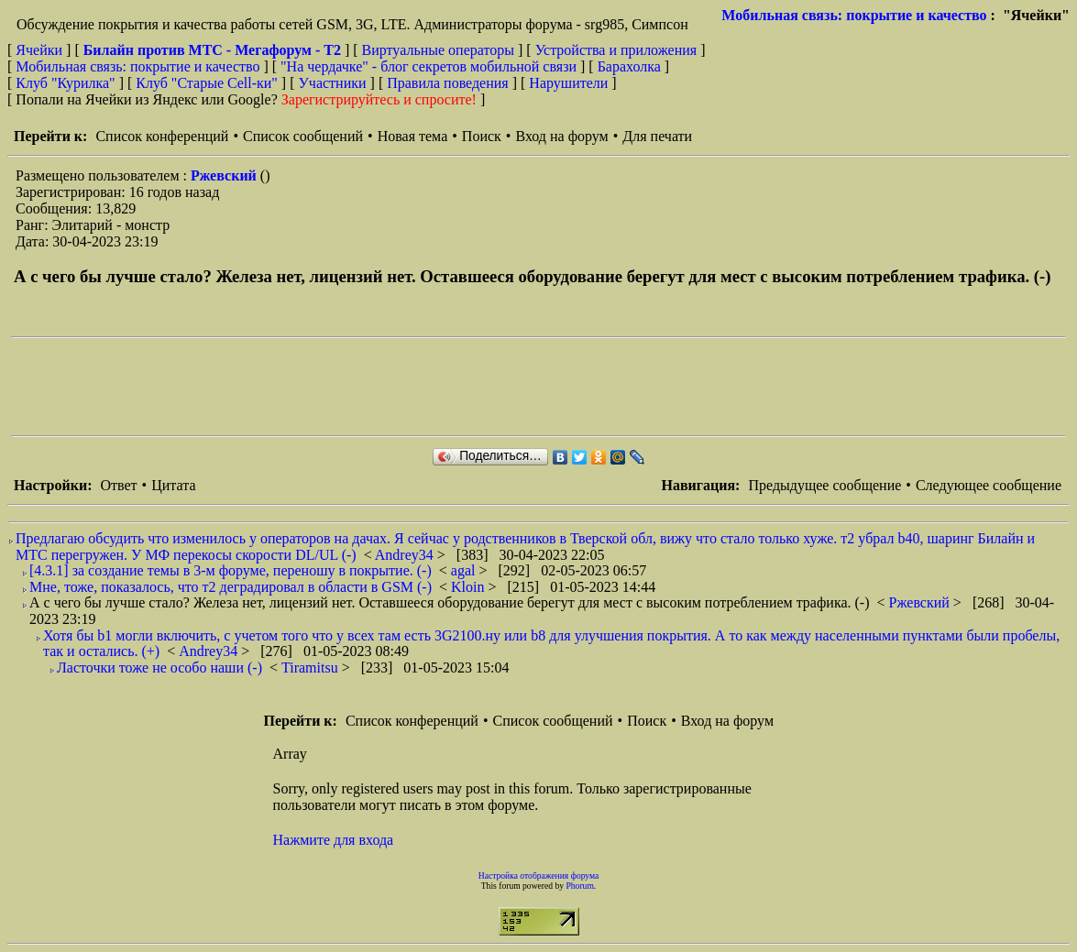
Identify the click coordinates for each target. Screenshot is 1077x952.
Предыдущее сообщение (824, 485)
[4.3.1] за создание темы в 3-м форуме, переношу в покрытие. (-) (230, 570)
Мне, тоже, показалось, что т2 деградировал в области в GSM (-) (230, 587)
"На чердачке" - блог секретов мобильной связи (428, 66)
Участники (333, 83)
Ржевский (225, 175)
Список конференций (161, 136)
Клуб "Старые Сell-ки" (207, 83)
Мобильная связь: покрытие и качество (853, 15)
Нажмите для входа (333, 840)
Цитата (173, 485)
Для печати (657, 136)
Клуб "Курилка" (65, 83)
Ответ (118, 485)
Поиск (481, 136)
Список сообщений (303, 136)
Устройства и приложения (616, 50)
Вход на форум (561, 136)
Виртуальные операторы (438, 50)
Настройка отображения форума (538, 875)
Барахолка (629, 66)
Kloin (469, 587)
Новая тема (413, 136)
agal (465, 570)
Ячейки (41, 50)
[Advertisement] (344, 386)
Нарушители (568, 83)
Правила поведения (448, 83)
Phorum (579, 886)
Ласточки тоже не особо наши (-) (159, 667)
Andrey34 (406, 555)
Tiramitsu (311, 667)
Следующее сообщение (988, 485)
